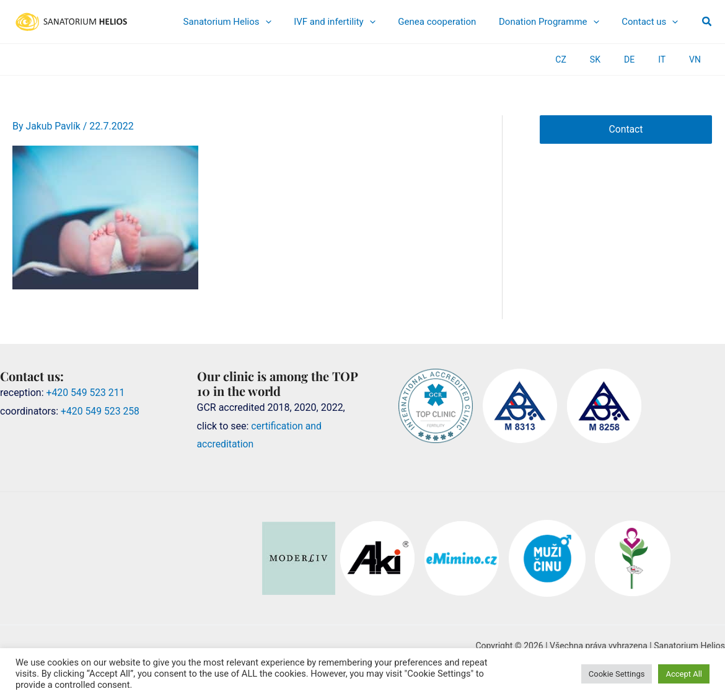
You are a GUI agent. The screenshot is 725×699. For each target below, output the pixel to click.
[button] (707, 21)
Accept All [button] (684, 674)
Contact (626, 129)
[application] (312, 21)
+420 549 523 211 (86, 392)
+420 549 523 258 (101, 410)
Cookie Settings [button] (617, 674)
